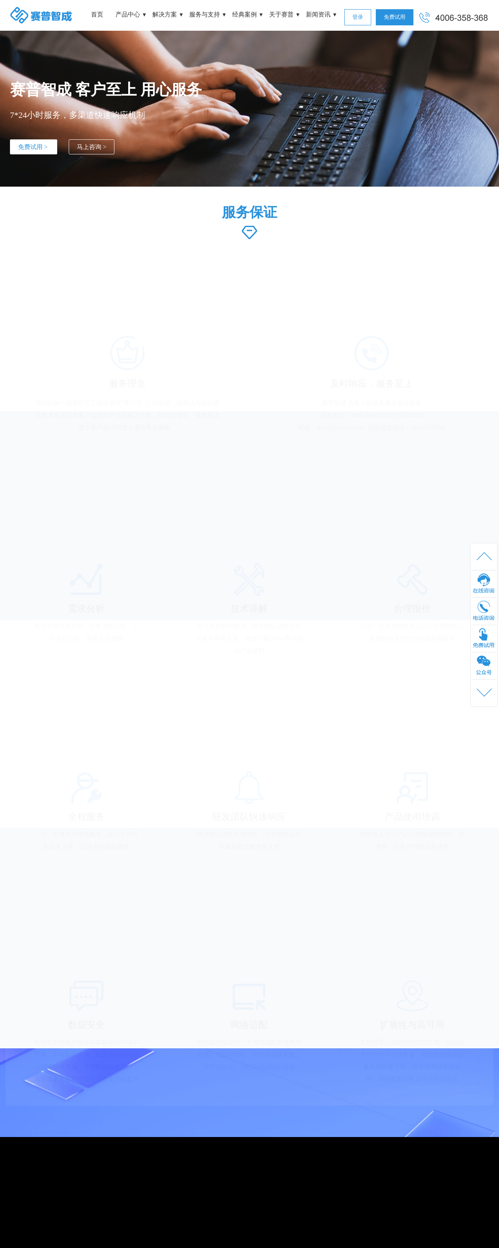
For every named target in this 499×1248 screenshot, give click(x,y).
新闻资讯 (318, 14)
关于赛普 (281, 14)
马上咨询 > (91, 147)
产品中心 (128, 14)
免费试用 (394, 17)
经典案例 (244, 14)
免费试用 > (33, 147)
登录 (357, 17)
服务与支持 (204, 14)
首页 (97, 14)
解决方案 (164, 14)
